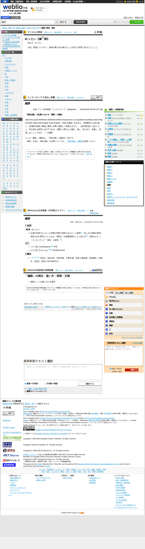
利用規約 (13, 485)
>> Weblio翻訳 (137, 343)
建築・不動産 (10, 80)
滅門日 (110, 194)
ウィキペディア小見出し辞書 (41, 97)
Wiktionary (94, 213)
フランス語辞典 (121, 492)
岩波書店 (93, 258)
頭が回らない (114, 301)
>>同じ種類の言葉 (77, 309)
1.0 (33, 257)
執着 (51, 47)
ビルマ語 (34, 250)
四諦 (35, 47)
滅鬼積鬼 (110, 203)
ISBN (43, 261)
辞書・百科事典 (11, 115)
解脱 (60, 126)
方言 (6, 112)
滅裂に (110, 176)
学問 (6, 83)
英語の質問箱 (11, 203)
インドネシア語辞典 (123, 495)
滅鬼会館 (110, 200)
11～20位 (119, 293)
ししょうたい (55, 307)
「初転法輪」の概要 (74, 141)
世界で (81, 47)
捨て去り (86, 129)
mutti (51, 123)
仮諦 (93, 307)
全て (4, 55)
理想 (58, 233)
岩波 (77, 258)
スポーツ (8, 99)
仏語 (29, 47)
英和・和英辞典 (31, 1)
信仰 (34, 28)
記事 (40, 114)
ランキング (68, 32)
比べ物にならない (116, 309)
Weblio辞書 (27, 413)
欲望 (38, 233)
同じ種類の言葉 (19, 28)
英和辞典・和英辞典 (123, 482)
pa (39, 123)
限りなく (67, 129)
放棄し (94, 129)
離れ (73, 129)
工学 (6, 77)
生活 (6, 90)
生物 (6, 102)
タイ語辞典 (120, 497)
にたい (67, 307)
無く (40, 126)
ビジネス (8, 58)
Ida (26, 120)
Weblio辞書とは (15, 478)
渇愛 (32, 126)
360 (35, 261)
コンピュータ (10, 64)
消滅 (93, 233)
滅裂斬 (110, 182)
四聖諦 (47, 307)
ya (92, 120)
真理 (40, 129)
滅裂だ (110, 170)
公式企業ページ (94, 478)
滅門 (109, 191)
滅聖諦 (88, 123)
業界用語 (8, 61)
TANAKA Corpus (9, 427)
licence (47, 466)
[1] (81, 232)
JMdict (39, 464)
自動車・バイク (11, 71)
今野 (68, 258)
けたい (98, 307)
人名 (6, 109)
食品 (6, 105)
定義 (111, 313)
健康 (67, 236)
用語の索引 (58, 32)
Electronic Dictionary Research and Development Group (98, 464)
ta (86, 120)
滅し (45, 126)
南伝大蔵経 (67, 123)
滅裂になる (111, 179)
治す (38, 236)
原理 (41, 236)
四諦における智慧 (114, 123)
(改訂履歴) (94, 413)
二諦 (62, 307)
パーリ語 (34, 247)
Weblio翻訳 (119, 485)
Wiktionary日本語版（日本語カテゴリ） (46, 210)
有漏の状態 (112, 145)
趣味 (6, 96)
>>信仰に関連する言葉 (93, 309)
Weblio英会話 (11, 200)
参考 (83, 126)
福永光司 (51, 258)
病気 (32, 236)
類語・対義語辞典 (17, 1)
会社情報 (92, 480)
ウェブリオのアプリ (43, 478)
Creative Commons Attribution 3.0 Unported (51, 433)
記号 (5, 188)
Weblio (25, 420)
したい (88, 307)
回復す (59, 236)
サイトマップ (15, 490)
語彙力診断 (10, 206)
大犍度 (50, 133)
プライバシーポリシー (18, 487)
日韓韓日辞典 (57, 1)
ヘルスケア (9, 93)
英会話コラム (11, 197)
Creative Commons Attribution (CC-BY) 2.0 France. (53, 430)
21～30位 (129, 293)
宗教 (28, 28)
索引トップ (48, 32)
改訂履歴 (96, 420)
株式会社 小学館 (29, 409)
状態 (53, 233)
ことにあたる (80, 236)
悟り (75, 47)
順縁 (109, 156)
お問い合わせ (67, 478)
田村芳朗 (60, 258)
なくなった (46, 233)
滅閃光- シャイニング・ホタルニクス (122, 197)
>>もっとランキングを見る (132, 337)
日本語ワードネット (30, 454)
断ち (56, 47)
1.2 (38, 257)
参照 (56, 240)
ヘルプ (141, 1)
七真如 (110, 129)
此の (96, 123)
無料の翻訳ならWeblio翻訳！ (41, 9)
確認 (111, 325)
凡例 (75, 32)
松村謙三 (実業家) (116, 317)
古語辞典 (68, 1)
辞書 (4, 1)
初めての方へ (128, 17)
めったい (35, 229)
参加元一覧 (139, 17)
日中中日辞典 (45, 1)
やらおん (112, 297)
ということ (92, 47)
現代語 (87, 126)
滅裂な (110, 173)
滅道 (109, 115)
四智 (109, 153)
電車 (6, 67)
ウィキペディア (38, 240)
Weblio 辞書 (131, 1)
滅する (65, 47)
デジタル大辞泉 (34, 32)
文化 (6, 86)
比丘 (76, 123)
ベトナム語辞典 (121, 500)
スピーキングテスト (13, 210)
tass (78, 120)
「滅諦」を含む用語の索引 (37, 389)
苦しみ (87, 233)
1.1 (36, 257)
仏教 (33, 233)
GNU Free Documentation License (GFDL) (55, 411)
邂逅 (111, 305)
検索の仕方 (14, 480)
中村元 (43, 258)
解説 (60, 114)
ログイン (119, 1)
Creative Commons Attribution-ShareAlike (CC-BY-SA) (59, 418)
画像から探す (41, 480)
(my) (50, 249)
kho (31, 120)
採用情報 (92, 482)
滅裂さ (110, 167)
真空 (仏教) (112, 150)
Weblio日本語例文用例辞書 (40, 270)
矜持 (111, 334)
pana (36, 120)
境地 (64, 233)
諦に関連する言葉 (31, 307)
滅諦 (90, 420)
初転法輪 (30, 114)
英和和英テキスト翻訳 (38, 361)
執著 (68, 126)
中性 (55, 247)
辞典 (85, 258)
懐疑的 (111, 321)
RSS (82, 513)
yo (75, 120)
